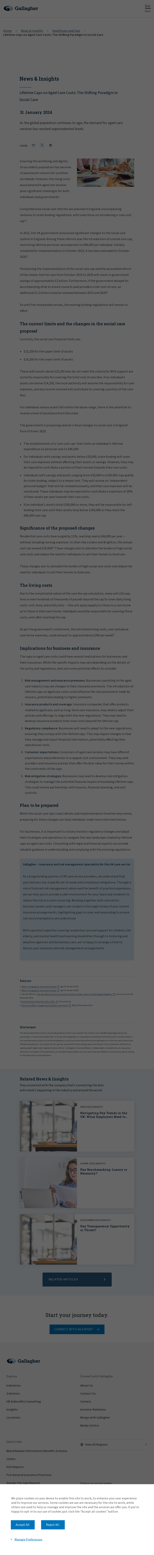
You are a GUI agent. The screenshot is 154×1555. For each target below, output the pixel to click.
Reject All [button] (52, 1525)
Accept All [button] (22, 1525)
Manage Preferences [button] (28, 1539)
